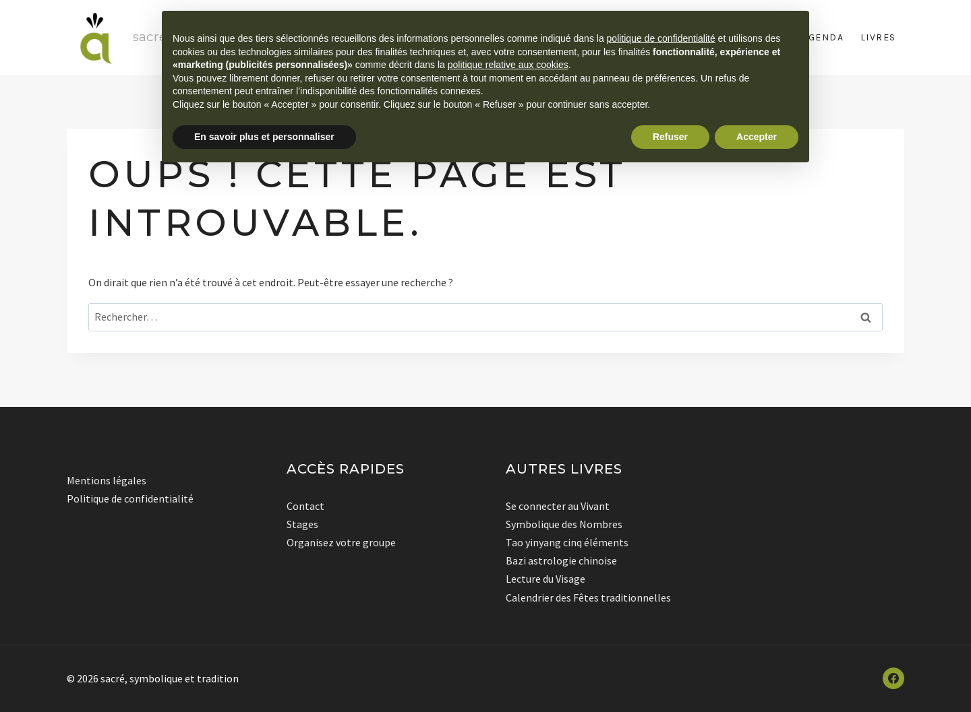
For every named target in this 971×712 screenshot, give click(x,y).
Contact (305, 506)
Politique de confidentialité (130, 498)
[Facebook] (893, 678)
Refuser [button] (670, 136)
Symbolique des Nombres (564, 524)
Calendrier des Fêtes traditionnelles (588, 597)
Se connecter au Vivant (558, 506)
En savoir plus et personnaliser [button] (264, 136)
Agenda (823, 37)
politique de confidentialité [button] (661, 38)
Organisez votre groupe (341, 542)
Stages (302, 524)
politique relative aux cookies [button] (508, 64)
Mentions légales (106, 480)
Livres (878, 37)
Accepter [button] (756, 136)
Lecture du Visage (545, 578)
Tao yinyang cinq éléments (567, 542)
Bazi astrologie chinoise (561, 560)
